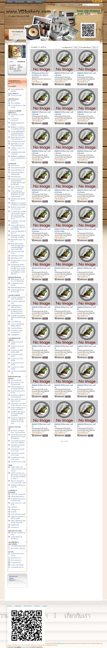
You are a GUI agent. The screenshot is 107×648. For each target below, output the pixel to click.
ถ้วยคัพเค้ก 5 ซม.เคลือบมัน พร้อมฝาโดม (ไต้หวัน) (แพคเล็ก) (18, 317)
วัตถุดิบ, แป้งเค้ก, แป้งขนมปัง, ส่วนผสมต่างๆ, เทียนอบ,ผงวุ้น (18, 468)
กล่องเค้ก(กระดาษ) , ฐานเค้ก (18, 461)
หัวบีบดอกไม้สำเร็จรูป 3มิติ (18, 167)
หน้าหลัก (9, 606)
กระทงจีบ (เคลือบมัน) (16, 328)
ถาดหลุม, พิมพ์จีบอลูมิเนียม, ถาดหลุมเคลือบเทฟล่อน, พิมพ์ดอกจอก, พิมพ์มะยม (18, 133)
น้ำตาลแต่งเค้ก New (16, 380)
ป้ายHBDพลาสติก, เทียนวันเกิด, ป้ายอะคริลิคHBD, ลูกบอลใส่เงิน (18, 413)
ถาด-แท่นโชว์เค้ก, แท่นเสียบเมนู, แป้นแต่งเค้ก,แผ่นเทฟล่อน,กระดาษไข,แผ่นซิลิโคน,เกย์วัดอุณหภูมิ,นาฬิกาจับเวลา (18, 215)
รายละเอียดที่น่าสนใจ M (17, 567)
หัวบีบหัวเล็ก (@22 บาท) (17, 170)
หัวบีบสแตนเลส (15, 165)
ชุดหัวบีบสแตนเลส (16, 176)
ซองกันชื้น (13, 512)
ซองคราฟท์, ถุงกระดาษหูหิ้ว (18, 514)
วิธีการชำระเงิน (13, 576)
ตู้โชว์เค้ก (13, 101)
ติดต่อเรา (11, 578)
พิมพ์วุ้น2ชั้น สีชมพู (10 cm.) (18, 287)
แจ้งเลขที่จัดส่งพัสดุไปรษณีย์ (18, 546)
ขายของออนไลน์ (25, 647)
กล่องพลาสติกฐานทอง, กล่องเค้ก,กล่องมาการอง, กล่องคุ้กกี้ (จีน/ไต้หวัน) (18, 436)
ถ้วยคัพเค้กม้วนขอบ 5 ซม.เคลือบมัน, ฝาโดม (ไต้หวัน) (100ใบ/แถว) (17, 311)
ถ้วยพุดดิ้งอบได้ (15, 334)
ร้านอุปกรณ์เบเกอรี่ (16, 562)
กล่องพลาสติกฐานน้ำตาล (17, 496)
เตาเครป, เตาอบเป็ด (16, 95)
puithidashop (21, 61)
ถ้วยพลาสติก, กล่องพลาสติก (18, 494)
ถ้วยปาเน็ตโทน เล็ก (16, 321)
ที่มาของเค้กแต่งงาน (16, 560)
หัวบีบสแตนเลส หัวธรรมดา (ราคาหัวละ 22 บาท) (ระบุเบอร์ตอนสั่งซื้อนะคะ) (40, 75)
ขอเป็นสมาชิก (17, 71)
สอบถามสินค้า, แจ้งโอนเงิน (18, 548)
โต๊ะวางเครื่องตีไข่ (15, 103)
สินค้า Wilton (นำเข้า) (16, 258)
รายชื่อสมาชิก (17, 606)
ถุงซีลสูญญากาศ (15, 509)
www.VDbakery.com (60, 643)
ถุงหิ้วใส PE (14, 507)
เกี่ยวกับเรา (12, 580)
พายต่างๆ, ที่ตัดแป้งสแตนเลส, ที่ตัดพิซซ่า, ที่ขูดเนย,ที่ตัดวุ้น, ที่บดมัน (18, 227)
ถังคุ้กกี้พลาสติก (15, 525)
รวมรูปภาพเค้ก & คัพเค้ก (17, 565)
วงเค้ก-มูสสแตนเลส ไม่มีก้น (18, 141)
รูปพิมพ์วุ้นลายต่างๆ (16, 558)
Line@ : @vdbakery (16, 83)
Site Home (36, 39)
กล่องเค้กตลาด (15, 527)
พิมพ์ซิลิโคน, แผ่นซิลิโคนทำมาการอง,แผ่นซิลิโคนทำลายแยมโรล (18, 158)
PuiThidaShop (13, 58)
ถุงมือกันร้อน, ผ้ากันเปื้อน (17, 256)
